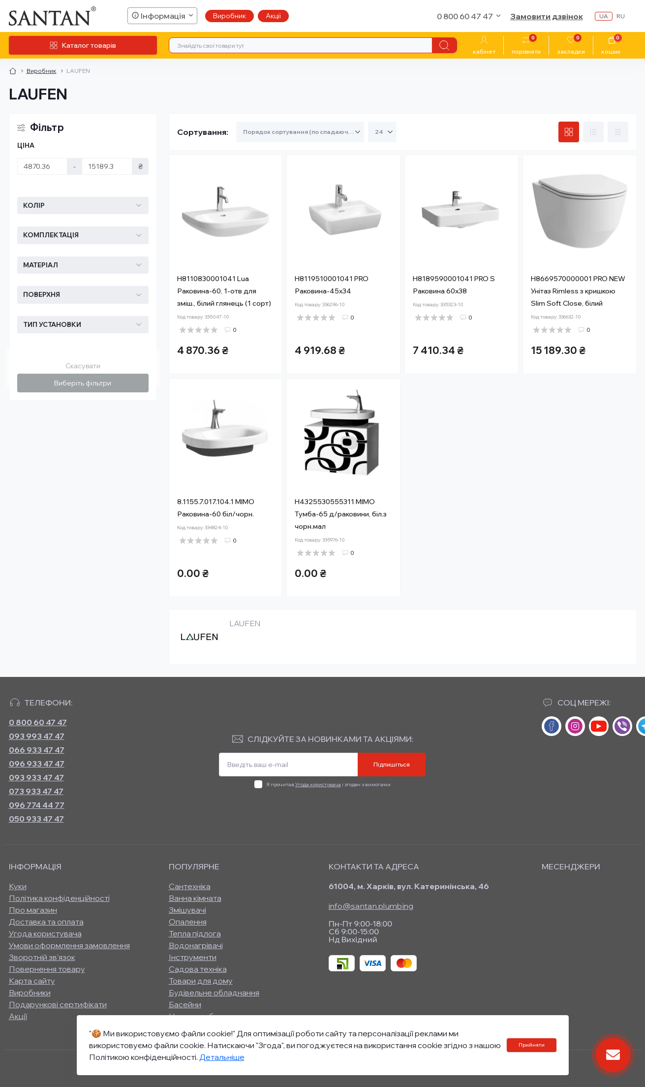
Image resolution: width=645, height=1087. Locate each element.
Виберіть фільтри (82, 383)
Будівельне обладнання (214, 992)
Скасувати (82, 365)
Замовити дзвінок (546, 16)
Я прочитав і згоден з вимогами (328, 784)
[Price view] (618, 132)
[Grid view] (568, 132)
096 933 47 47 (36, 763)
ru (620, 16)
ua (603, 16)
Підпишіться (391, 764)
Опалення (188, 922)
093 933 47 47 (36, 777)
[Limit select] (382, 132)
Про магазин (33, 910)
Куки (18, 886)
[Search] (444, 45)
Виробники (30, 992)
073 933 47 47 (36, 791)
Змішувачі (187, 910)
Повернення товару (47, 969)
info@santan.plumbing (371, 906)
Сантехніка (190, 886)
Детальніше (222, 1057)
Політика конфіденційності (59, 898)
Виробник (229, 15)
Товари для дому (201, 981)
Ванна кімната (195, 898)
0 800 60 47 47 (38, 722)
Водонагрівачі (196, 945)
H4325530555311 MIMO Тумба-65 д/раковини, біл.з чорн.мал (341, 514)
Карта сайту (32, 981)
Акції (273, 15)
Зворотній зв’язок (42, 957)
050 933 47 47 (36, 819)
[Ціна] (42, 166)
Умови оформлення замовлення (69, 945)
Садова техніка (198, 969)
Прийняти (532, 1045)
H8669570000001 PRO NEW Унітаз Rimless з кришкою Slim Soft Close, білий (578, 291)
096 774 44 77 (36, 805)
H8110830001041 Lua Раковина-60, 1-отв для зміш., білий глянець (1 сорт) (224, 291)
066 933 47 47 (36, 750)
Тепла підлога (195, 933)
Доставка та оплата (46, 922)
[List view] (593, 132)
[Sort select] (300, 132)
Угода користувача (318, 784)
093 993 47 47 (36, 736)
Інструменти (192, 957)
